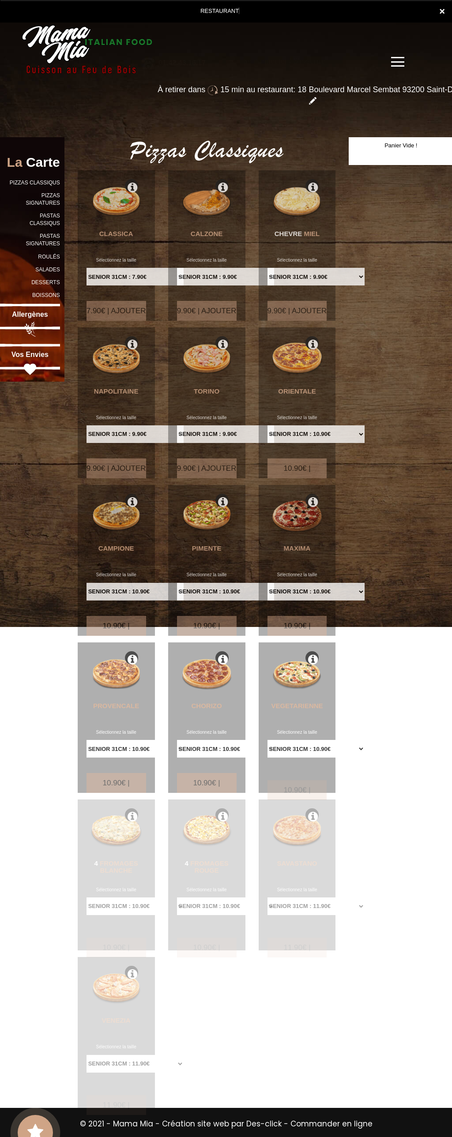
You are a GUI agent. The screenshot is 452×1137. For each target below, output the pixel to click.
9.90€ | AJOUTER (207, 319)
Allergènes (30, 324)
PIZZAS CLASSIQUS (35, 183)
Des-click (264, 1123)
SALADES (47, 269)
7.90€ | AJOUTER (116, 319)
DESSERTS (45, 282)
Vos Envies (30, 364)
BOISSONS (46, 295)
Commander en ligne (331, 1123)
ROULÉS (49, 257)
